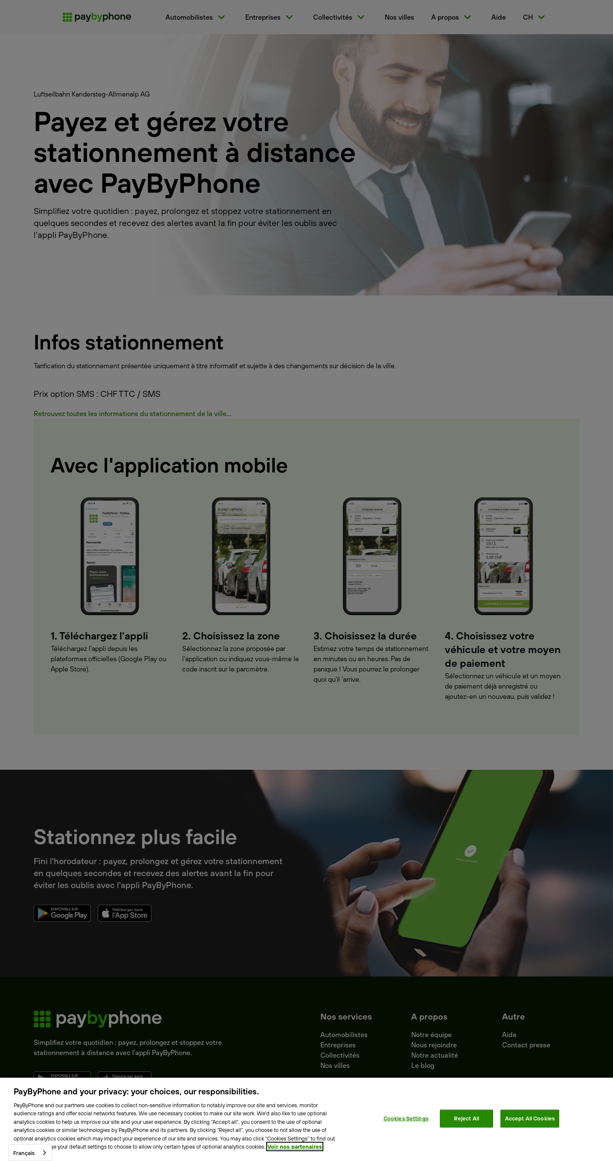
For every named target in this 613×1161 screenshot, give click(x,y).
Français (24, 1152)
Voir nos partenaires (294, 1146)
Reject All (466, 1118)
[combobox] (30, 1152)
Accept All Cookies (530, 1118)
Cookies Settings (405, 1118)
